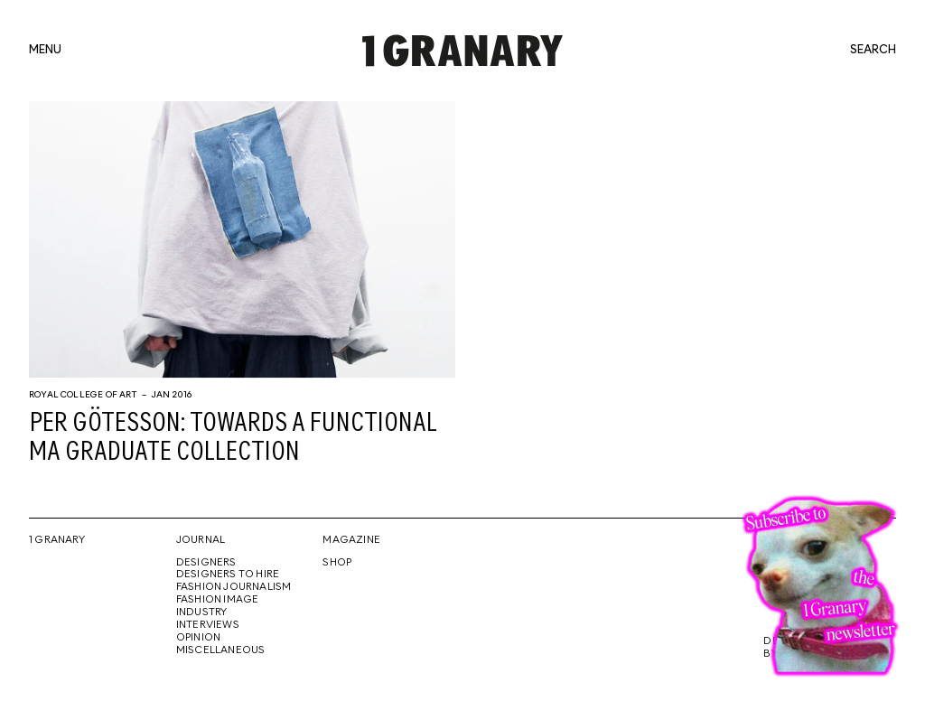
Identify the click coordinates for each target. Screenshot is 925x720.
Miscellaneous (221, 650)
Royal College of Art (83, 394)
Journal (200, 540)
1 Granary (57, 540)
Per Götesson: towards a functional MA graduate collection (233, 438)
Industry (202, 612)
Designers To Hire (228, 574)
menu (45, 50)
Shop (336, 562)
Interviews (207, 625)
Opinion (198, 637)
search (873, 50)
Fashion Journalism (234, 587)
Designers (206, 562)
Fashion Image (217, 599)
